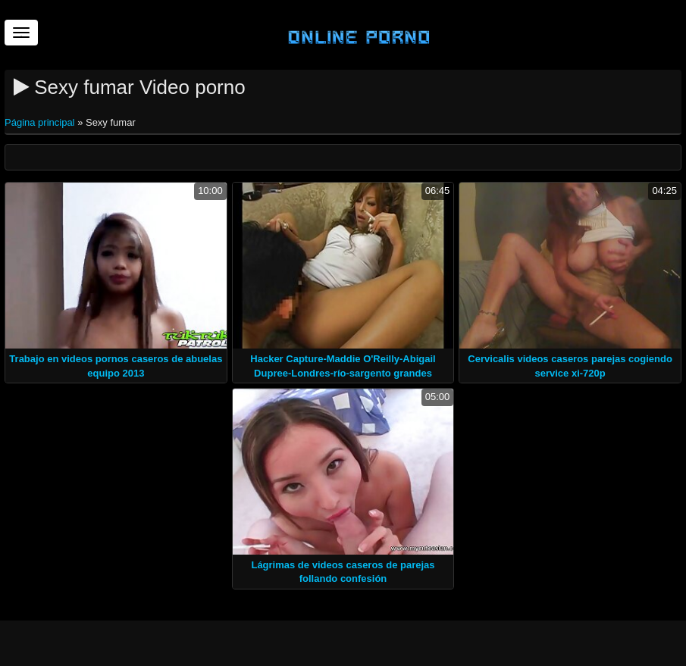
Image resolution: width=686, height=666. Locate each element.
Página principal (41, 122)
